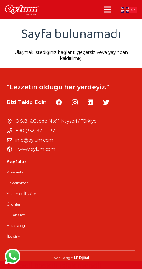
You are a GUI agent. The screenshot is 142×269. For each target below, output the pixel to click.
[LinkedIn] (90, 102)
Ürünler (13, 204)
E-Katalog (16, 225)
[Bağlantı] (21, 9)
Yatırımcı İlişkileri (22, 193)
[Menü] (107, 9)
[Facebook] (59, 102)
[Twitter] (106, 102)
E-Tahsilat (16, 215)
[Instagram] (74, 102)
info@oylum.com (34, 140)
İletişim (13, 236)
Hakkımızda (18, 182)
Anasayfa (15, 172)
